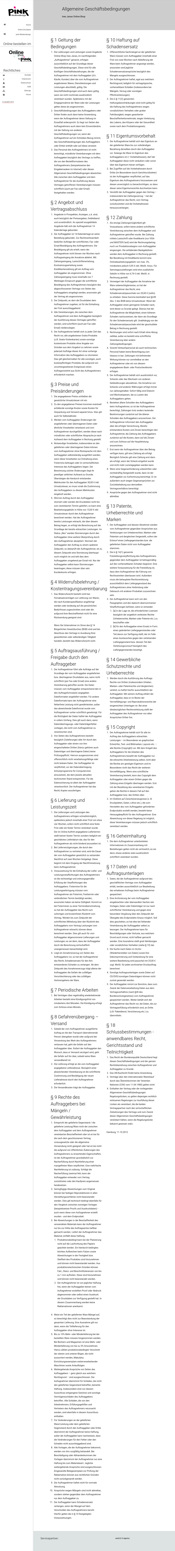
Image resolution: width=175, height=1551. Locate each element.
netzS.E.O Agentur (122, 1538)
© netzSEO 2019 (8, 102)
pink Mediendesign (23, 34)
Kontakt (28, 75)
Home (28, 25)
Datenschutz (26, 83)
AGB (29, 87)
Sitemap (27, 91)
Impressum (26, 79)
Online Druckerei (24, 30)
